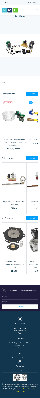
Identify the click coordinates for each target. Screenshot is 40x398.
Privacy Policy (20, 391)
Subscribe (20, 306)
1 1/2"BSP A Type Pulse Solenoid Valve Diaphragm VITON (13, 264)
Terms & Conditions (30, 389)
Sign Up (35, 2)
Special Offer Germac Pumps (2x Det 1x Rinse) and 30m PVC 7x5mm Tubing (14, 142)
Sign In (29, 2)
